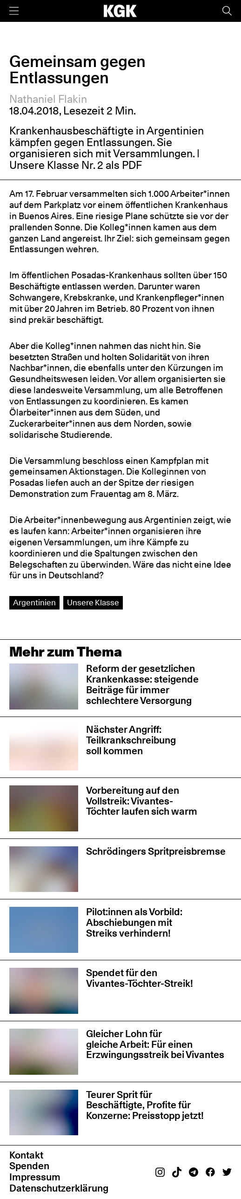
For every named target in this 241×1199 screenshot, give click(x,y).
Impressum (34, 1177)
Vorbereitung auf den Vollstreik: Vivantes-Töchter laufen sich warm (141, 800)
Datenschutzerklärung (58, 1188)
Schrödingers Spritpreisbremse (156, 851)
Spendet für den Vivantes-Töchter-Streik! (139, 978)
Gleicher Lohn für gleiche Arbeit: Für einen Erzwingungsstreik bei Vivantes (155, 1044)
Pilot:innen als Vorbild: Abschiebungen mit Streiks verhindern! (134, 922)
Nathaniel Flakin (48, 99)
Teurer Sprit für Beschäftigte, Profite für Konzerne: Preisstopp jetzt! (145, 1105)
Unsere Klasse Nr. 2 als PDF (75, 165)
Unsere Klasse (93, 602)
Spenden (29, 1166)
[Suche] (227, 11)
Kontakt (26, 1155)
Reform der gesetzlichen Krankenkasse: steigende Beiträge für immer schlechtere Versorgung (142, 684)
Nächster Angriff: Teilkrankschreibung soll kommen (131, 740)
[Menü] (14, 11)
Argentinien (34, 602)
